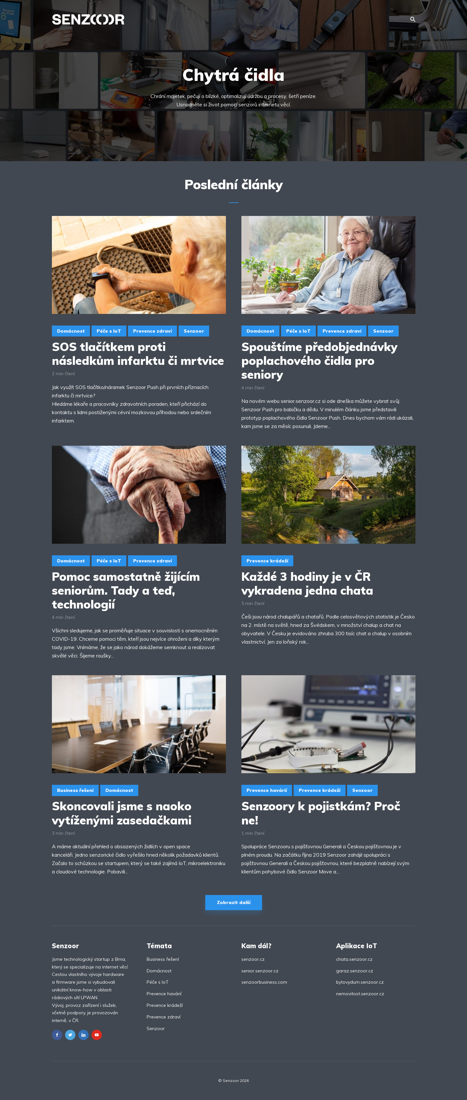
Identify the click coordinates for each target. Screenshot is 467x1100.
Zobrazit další (233, 902)
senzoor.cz (253, 959)
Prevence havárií (267, 790)
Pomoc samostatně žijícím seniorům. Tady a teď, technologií (126, 590)
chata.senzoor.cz (354, 959)
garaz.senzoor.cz (354, 971)
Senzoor (194, 331)
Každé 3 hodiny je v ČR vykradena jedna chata (307, 583)
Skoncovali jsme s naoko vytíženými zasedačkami (121, 813)
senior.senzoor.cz (259, 971)
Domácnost (71, 331)
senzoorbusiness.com (264, 982)
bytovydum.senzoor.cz (360, 982)
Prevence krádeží (267, 561)
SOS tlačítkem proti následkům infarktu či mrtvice (138, 353)
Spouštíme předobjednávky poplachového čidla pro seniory (319, 361)
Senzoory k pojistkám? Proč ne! (320, 813)
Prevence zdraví (152, 331)
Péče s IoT (109, 331)
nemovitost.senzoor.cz (360, 994)
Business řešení (75, 790)
